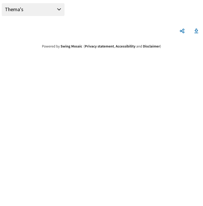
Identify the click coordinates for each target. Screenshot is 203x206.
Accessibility (126, 46)
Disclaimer (151, 46)
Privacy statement (99, 46)
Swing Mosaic (71, 46)
